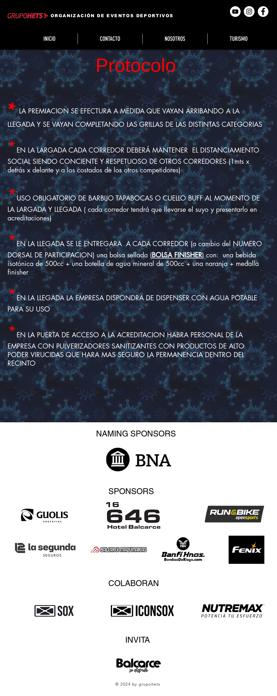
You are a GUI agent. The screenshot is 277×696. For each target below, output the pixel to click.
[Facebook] (263, 11)
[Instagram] (249, 11)
